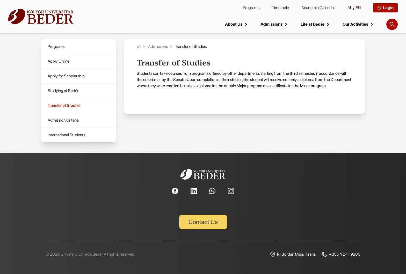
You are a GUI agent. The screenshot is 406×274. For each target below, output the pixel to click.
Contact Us (203, 222)
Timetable (280, 7)
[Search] (392, 24)
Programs (251, 7)
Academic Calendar (318, 7)
